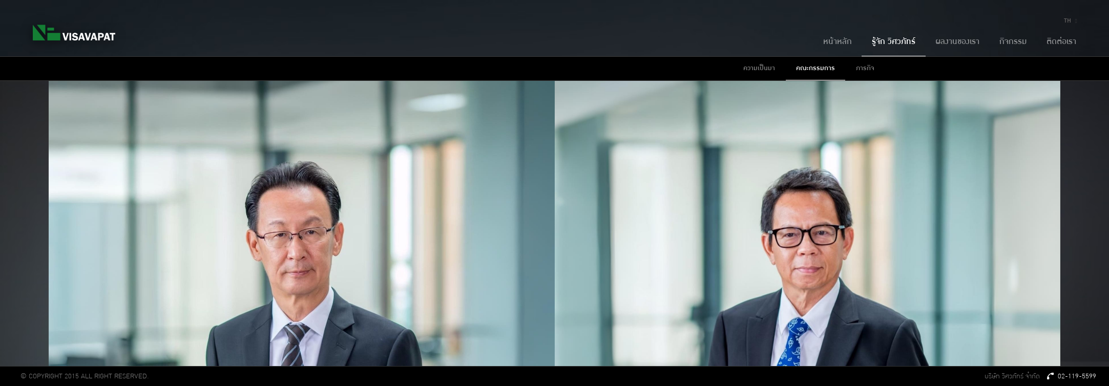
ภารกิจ (865, 68)
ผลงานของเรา (957, 41)
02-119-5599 (1072, 376)
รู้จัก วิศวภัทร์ (893, 41)
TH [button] (1072, 21)
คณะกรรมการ (815, 68)
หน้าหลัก (837, 41)
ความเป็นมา (759, 68)
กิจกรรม (1013, 41)
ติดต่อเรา (1061, 41)
